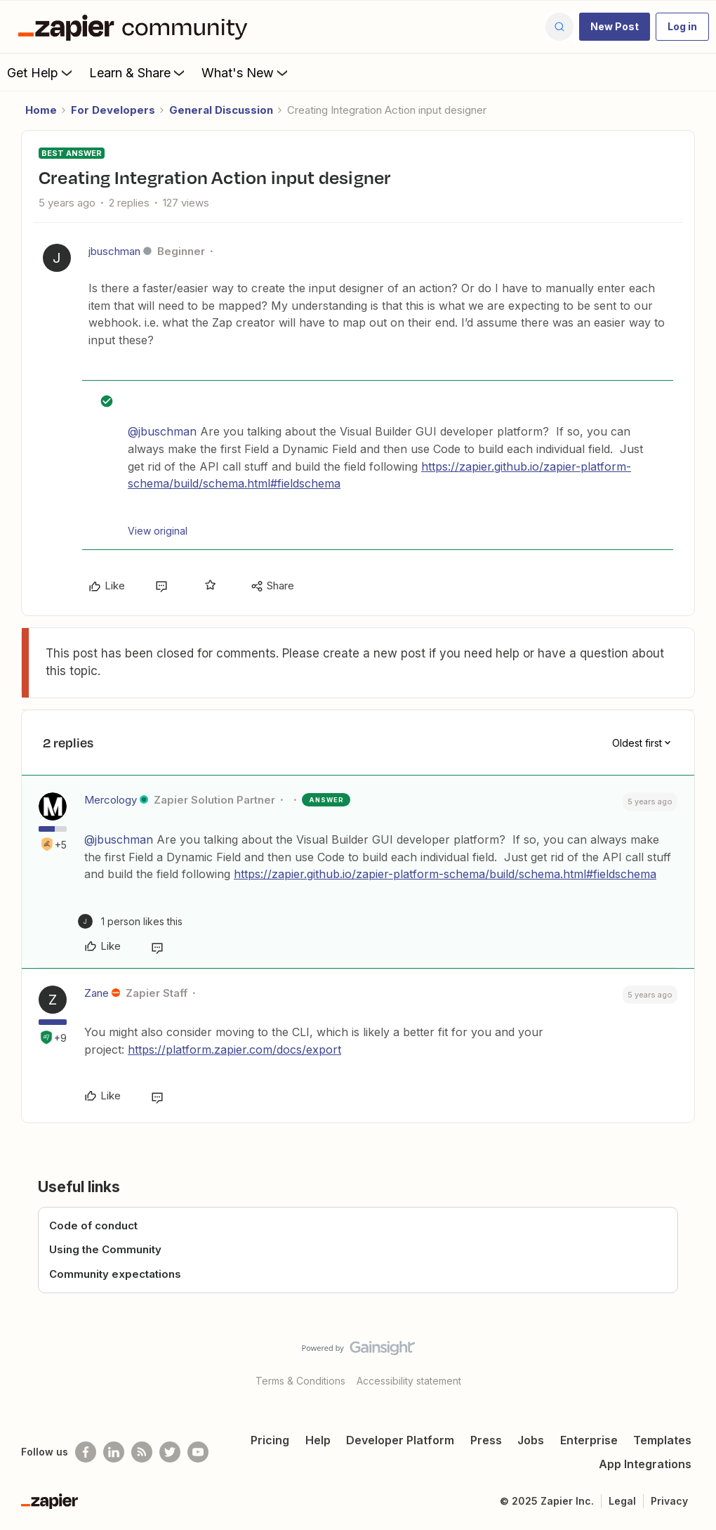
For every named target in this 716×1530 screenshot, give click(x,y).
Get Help (41, 72)
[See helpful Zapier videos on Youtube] (197, 1452)
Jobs (530, 1440)
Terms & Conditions (300, 1381)
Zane (96, 993)
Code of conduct (93, 1225)
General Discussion (221, 110)
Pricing (270, 1440)
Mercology (110, 799)
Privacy (669, 1501)
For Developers (113, 110)
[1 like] (130, 921)
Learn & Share (138, 72)
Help (318, 1440)
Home (41, 110)
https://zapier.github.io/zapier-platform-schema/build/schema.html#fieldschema (445, 874)
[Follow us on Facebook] (85, 1452)
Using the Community (105, 1249)
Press (486, 1440)
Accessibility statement (409, 1381)
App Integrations (645, 1464)
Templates (662, 1440)
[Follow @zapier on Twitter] (169, 1452)
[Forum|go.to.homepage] (136, 27)
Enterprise (589, 1440)
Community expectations (115, 1274)
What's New (246, 72)
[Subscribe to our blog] (141, 1452)
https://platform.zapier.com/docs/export (234, 1049)
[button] (614, 27)
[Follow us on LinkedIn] (113, 1452)
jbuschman (114, 251)
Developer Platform (400, 1440)
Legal (622, 1501)
